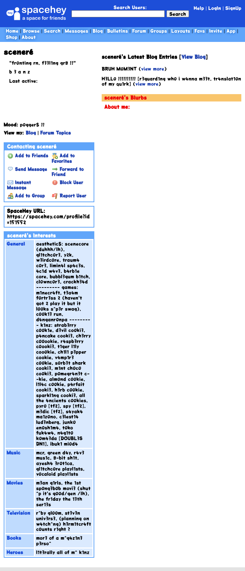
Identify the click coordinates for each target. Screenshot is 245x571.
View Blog (193, 56)
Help (199, 8)
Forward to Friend (68, 171)
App (231, 31)
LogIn (214, 8)
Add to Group (26, 196)
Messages (76, 31)
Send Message (27, 169)
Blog (97, 31)
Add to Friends (27, 155)
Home (12, 31)
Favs (200, 31)
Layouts (180, 31)
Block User (67, 182)
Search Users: (130, 7)
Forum (139, 31)
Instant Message (19, 184)
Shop (11, 37)
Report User (69, 196)
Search (177, 14)
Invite (216, 31)
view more (152, 68)
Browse (31, 31)
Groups (158, 31)
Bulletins (117, 31)
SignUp (233, 8)
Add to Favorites (63, 158)
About (29, 37)
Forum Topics (55, 132)
